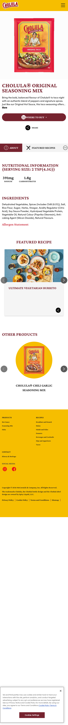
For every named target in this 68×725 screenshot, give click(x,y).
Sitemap (55, 500)
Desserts (39, 433)
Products (7, 417)
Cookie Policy (22, 500)
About (11, 148)
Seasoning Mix (7, 426)
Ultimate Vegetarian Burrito (34, 282)
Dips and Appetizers (43, 441)
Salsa (4, 430)
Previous (4, 280)
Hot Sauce (6, 422)
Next (64, 280)
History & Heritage (9, 456)
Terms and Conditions (40, 500)
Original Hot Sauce (25, 104)
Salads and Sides (42, 430)
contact (6, 452)
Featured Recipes (40, 148)
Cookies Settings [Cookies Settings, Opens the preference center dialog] (32, 717)
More (4, 107)
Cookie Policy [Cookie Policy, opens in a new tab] (44, 708)
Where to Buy (32, 117)
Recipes (40, 417)
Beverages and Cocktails (45, 437)
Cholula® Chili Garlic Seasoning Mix (34, 388)
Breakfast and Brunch (44, 422)
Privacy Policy (8, 500)
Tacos (38, 445)
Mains (38, 426)
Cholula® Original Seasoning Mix (34, 45)
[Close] (61, 693)
